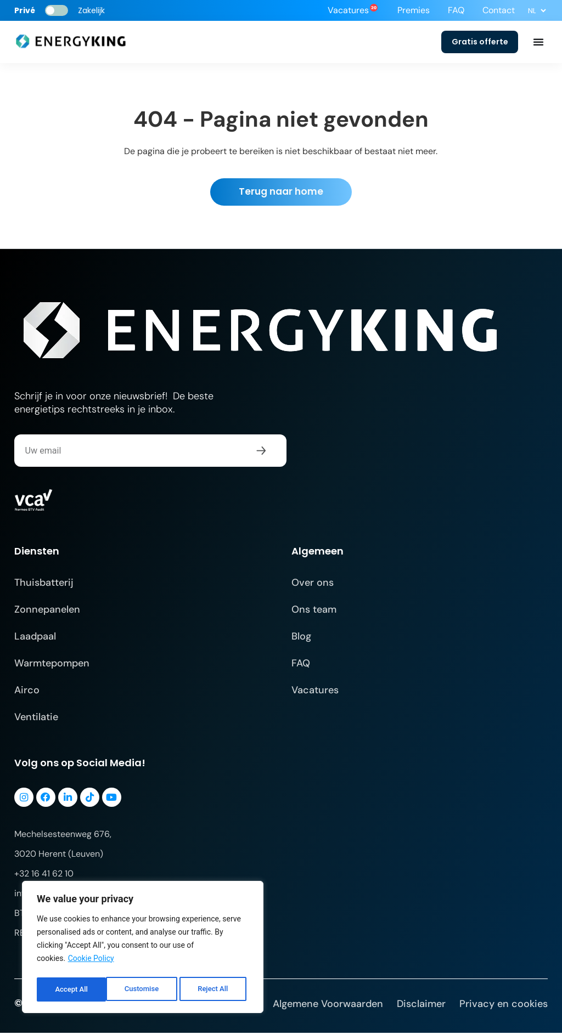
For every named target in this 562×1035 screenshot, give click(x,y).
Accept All (214, 989)
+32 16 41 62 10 (44, 875)
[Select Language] (537, 10)
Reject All (143, 989)
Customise (71, 989)
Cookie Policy (91, 962)
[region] (142, 949)
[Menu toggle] (538, 42)
